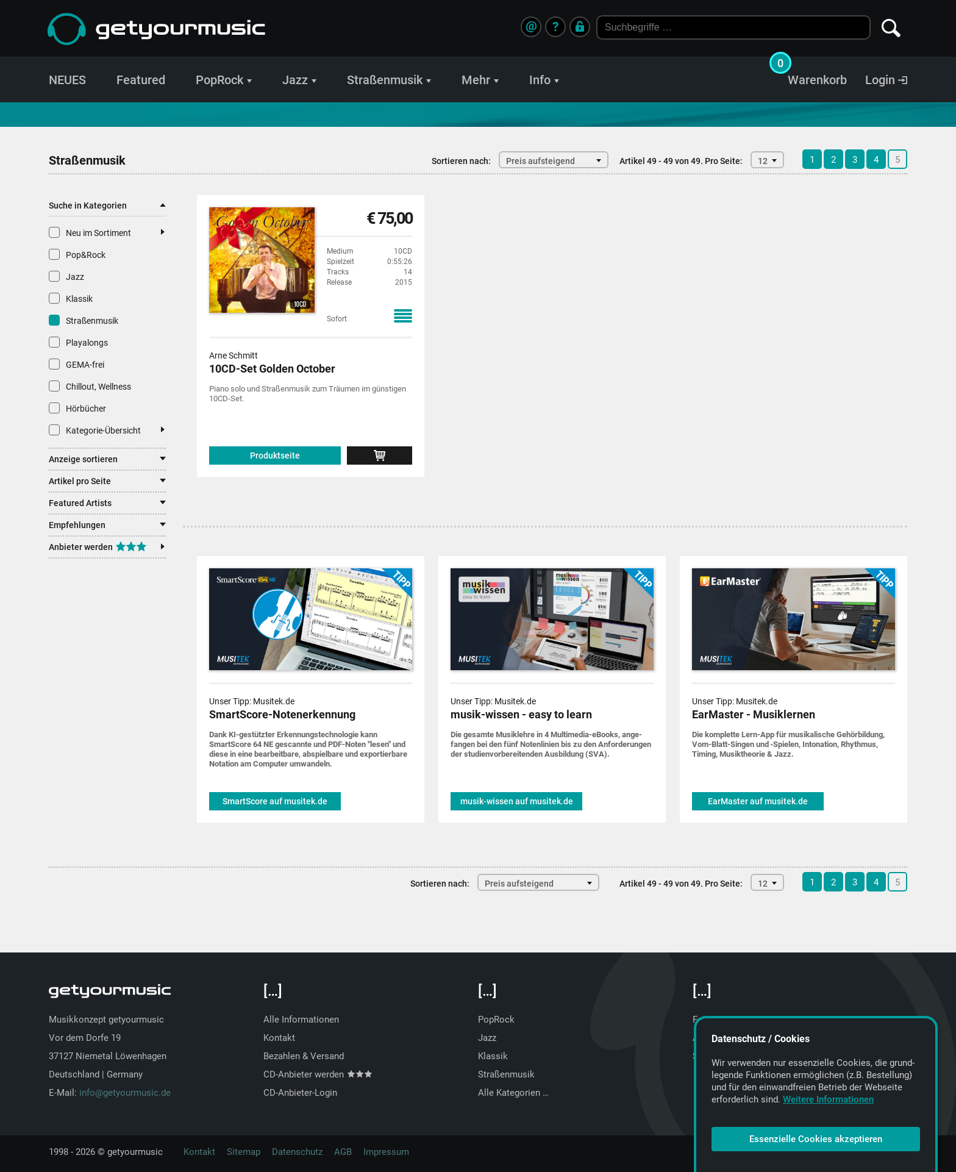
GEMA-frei (76, 364)
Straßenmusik (389, 80)
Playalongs (78, 342)
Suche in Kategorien (107, 205)
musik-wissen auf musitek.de (516, 801)
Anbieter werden (107, 546)
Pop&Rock (77, 254)
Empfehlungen (107, 525)
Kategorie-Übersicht (107, 429)
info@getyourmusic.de (125, 1092)
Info (544, 80)
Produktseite (275, 455)
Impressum (386, 1151)
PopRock (224, 80)
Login (886, 80)
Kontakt (279, 1037)
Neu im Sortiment (107, 232)
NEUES (67, 80)
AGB (343, 1151)
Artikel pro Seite (107, 481)
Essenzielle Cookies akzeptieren (815, 1139)
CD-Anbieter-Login (300, 1092)
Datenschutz (297, 1151)
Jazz (299, 80)
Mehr (480, 80)
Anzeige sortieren (107, 459)
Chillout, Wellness (90, 386)
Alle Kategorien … (513, 1092)
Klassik (71, 298)
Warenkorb (817, 80)
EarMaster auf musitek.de (758, 801)
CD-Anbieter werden (317, 1074)
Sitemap (243, 1151)
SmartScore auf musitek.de (275, 801)
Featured (140, 80)
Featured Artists (107, 503)
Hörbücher (77, 407)
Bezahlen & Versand (303, 1056)
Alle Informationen (301, 1019)
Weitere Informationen (828, 1099)
